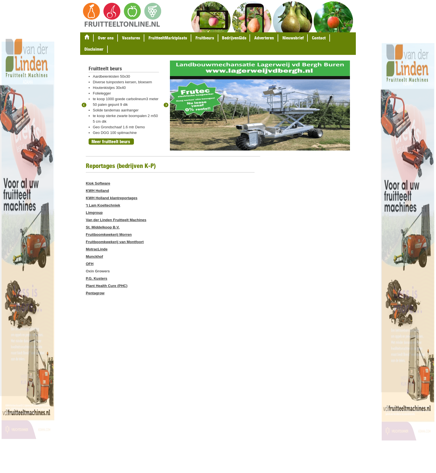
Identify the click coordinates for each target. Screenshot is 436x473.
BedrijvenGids (234, 38)
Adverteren (264, 38)
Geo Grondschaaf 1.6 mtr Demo (119, 127)
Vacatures (131, 38)
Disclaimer (94, 49)
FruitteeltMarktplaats (168, 38)
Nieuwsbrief (293, 38)
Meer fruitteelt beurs (110, 141)
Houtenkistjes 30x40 (109, 88)
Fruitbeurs (204, 38)
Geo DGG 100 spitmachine (115, 133)
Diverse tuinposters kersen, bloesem (122, 82)
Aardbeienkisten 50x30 (111, 76)
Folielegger (102, 93)
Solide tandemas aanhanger (116, 110)
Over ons (106, 38)
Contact (319, 38)
